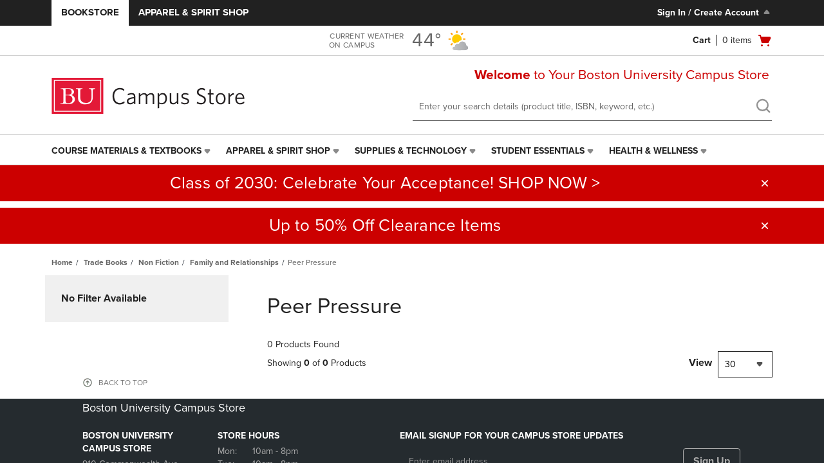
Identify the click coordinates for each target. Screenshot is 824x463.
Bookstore (90, 12)
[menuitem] (132, 151)
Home (62, 262)
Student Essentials (538, 150)
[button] (764, 183)
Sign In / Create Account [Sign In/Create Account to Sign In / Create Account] (714, 12)
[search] (762, 107)
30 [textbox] (730, 364)
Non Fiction (158, 262)
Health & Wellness (653, 150)
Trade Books (105, 262)
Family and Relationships (234, 262)
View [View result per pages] (700, 362)
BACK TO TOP (122, 382)
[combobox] (745, 364)
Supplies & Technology (411, 150)
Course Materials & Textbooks (126, 150)
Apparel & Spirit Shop (193, 12)
